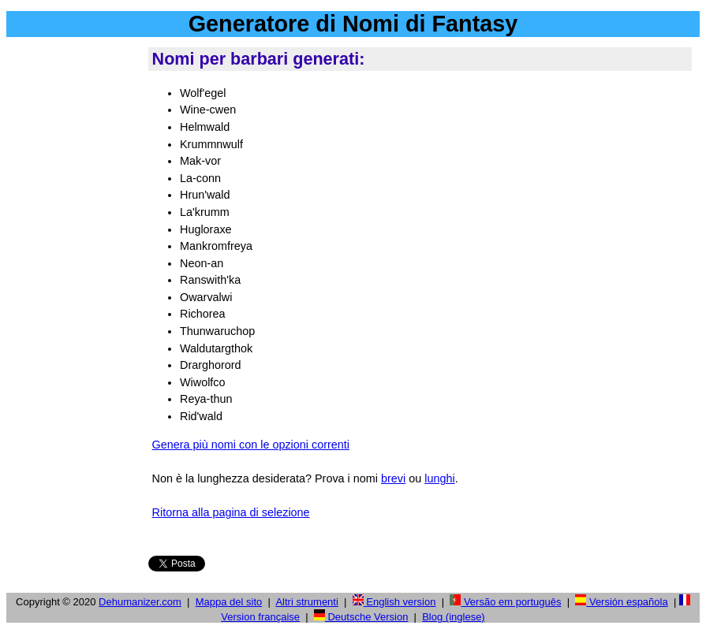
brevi (393, 478)
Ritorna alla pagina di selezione (231, 512)
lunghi (439, 478)
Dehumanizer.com (140, 602)
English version (394, 602)
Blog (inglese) (453, 617)
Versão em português (505, 602)
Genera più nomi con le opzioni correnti (250, 444)
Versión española (621, 602)
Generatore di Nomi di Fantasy (353, 23)
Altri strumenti (306, 602)
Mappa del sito (229, 602)
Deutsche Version (361, 617)
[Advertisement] (74, 283)
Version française (260, 617)
